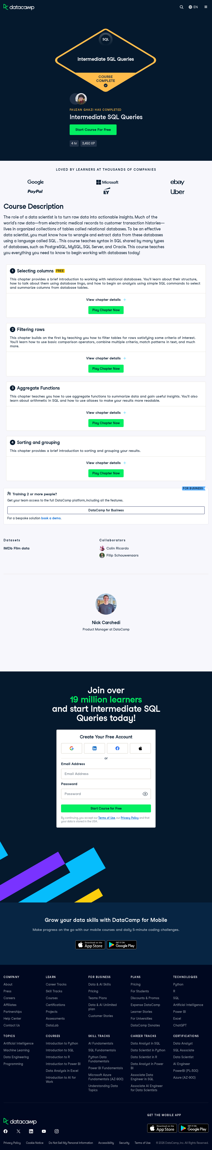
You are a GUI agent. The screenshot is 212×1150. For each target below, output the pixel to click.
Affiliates (10, 1005)
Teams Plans (97, 998)
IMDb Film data (17, 548)
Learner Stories (141, 1011)
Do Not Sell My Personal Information (71, 1142)
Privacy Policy (130, 817)
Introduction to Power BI (63, 1064)
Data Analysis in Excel (62, 1070)
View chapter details (106, 300)
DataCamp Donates (145, 1025)
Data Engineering (16, 1057)
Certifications (55, 1005)
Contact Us (12, 1025)
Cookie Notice (34, 1142)
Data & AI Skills (99, 984)
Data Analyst (183, 1043)
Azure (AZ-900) (184, 1077)
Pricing (93, 991)
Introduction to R (58, 1057)
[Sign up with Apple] (140, 748)
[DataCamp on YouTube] (44, 1131)
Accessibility (106, 1142)
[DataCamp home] (31, 1122)
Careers (9, 998)
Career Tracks (56, 984)
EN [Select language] (193, 7)
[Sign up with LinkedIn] (94, 748)
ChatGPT (180, 1025)
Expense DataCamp (145, 1005)
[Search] (181, 7)
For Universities (141, 1018)
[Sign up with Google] (71, 748)
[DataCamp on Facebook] (5, 1131)
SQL (176, 998)
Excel (177, 1018)
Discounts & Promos (145, 998)
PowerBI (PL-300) (185, 1070)
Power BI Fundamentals (105, 1068)
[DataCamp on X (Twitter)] (18, 1131)
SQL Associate (183, 1050)
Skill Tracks (54, 991)
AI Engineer (181, 1064)
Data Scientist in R (144, 1057)
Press (7, 991)
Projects (52, 1011)
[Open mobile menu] (205, 7)
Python (178, 984)
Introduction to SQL (60, 1050)
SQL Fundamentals (102, 1050)
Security (124, 1142)
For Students (140, 991)
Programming (13, 1064)
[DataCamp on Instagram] (57, 1131)
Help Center (12, 1018)
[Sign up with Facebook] (117, 748)
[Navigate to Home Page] (19, 7)
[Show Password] (145, 794)
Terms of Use (106, 817)
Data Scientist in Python (148, 1050)
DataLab (52, 1025)
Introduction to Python (62, 1043)
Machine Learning (17, 1050)
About (8, 984)
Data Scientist (183, 1057)
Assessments (55, 1018)
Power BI (179, 1011)
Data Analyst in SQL (145, 1043)
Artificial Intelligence (188, 1005)
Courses (52, 998)
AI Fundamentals (100, 1043)
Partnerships (13, 1011)
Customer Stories (100, 1016)
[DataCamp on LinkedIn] (31, 1131)
